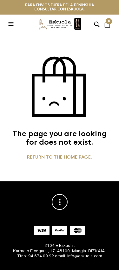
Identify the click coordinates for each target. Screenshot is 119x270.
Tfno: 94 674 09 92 (35, 256)
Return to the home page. (59, 157)
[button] (12, 24)
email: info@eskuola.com (78, 256)
